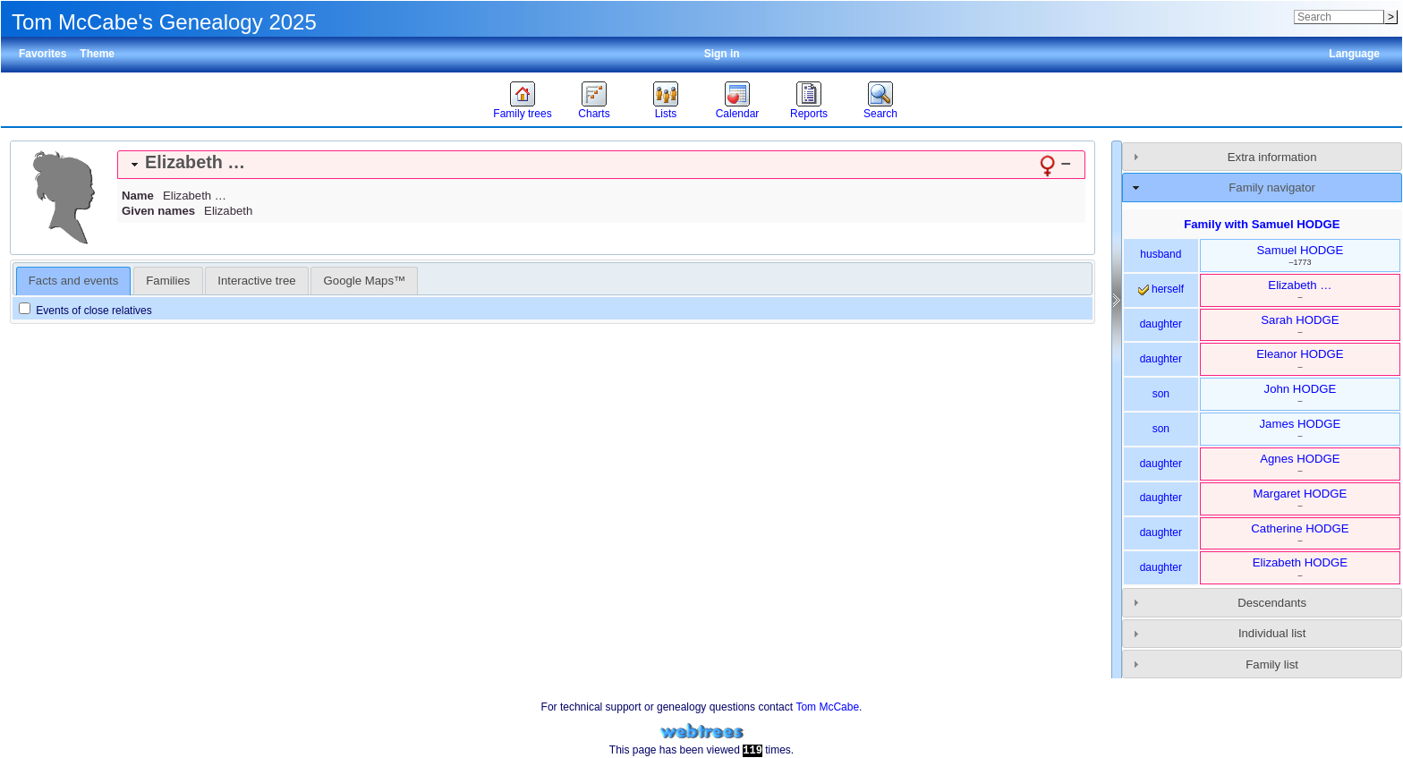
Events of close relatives (85, 310)
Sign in (722, 53)
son (1160, 394)
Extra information (1272, 157)
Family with (1261, 224)
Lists (666, 113)
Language (1354, 53)
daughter (1161, 324)
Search (880, 113)
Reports (809, 113)
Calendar (738, 113)
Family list (1272, 664)
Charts (593, 113)
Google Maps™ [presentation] (365, 280)
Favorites (42, 53)
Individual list (1272, 633)
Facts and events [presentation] (73, 280)
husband (1160, 254)
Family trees (522, 113)
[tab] (601, 164)
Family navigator (1272, 187)
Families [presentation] (168, 280)
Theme (97, 53)
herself (1161, 289)
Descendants (1271, 602)
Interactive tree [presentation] (256, 280)
